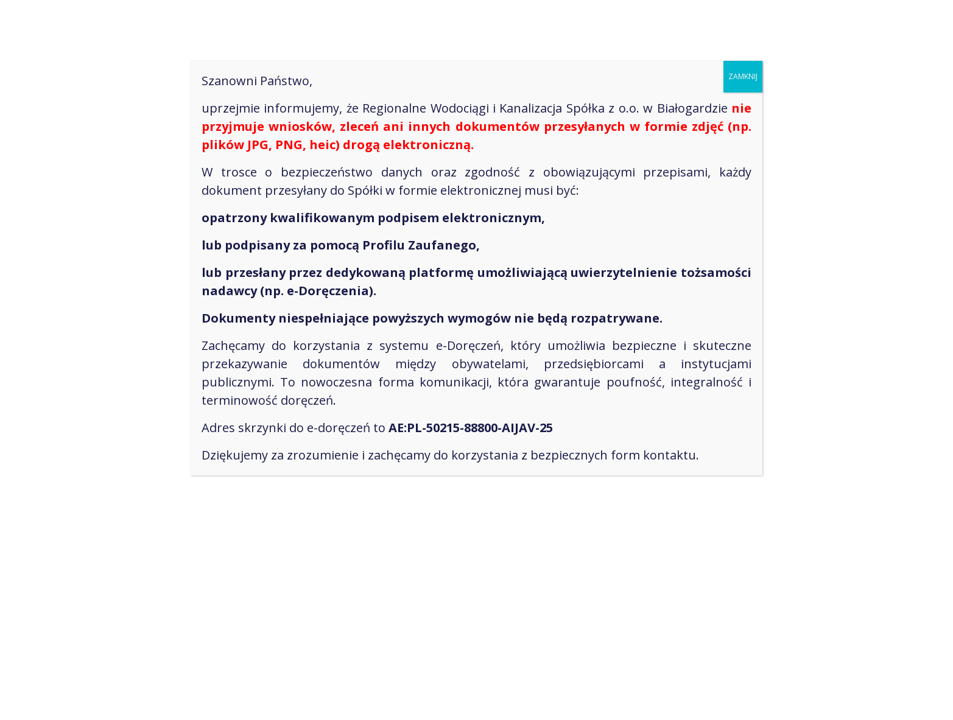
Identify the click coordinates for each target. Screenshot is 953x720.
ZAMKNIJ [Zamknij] (743, 76)
